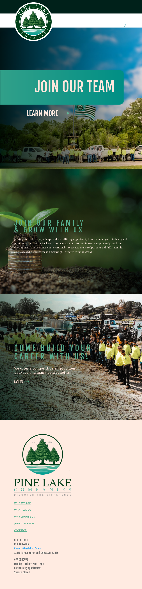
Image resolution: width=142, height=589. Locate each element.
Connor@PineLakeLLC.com (27, 548)
